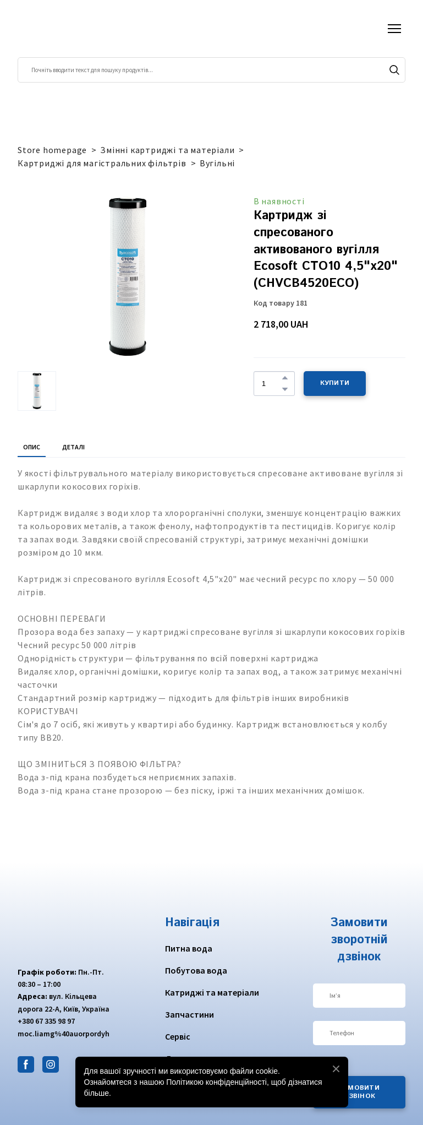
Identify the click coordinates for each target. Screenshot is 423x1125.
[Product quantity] (271, 383)
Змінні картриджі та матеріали (167, 149)
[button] (394, 70)
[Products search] (211, 70)
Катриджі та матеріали (212, 992)
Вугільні (217, 163)
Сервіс (177, 1036)
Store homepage (52, 149)
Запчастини (189, 1014)
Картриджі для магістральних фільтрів (102, 163)
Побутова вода (196, 970)
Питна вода (188, 948)
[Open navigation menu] (394, 29)
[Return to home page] (60, 28)
